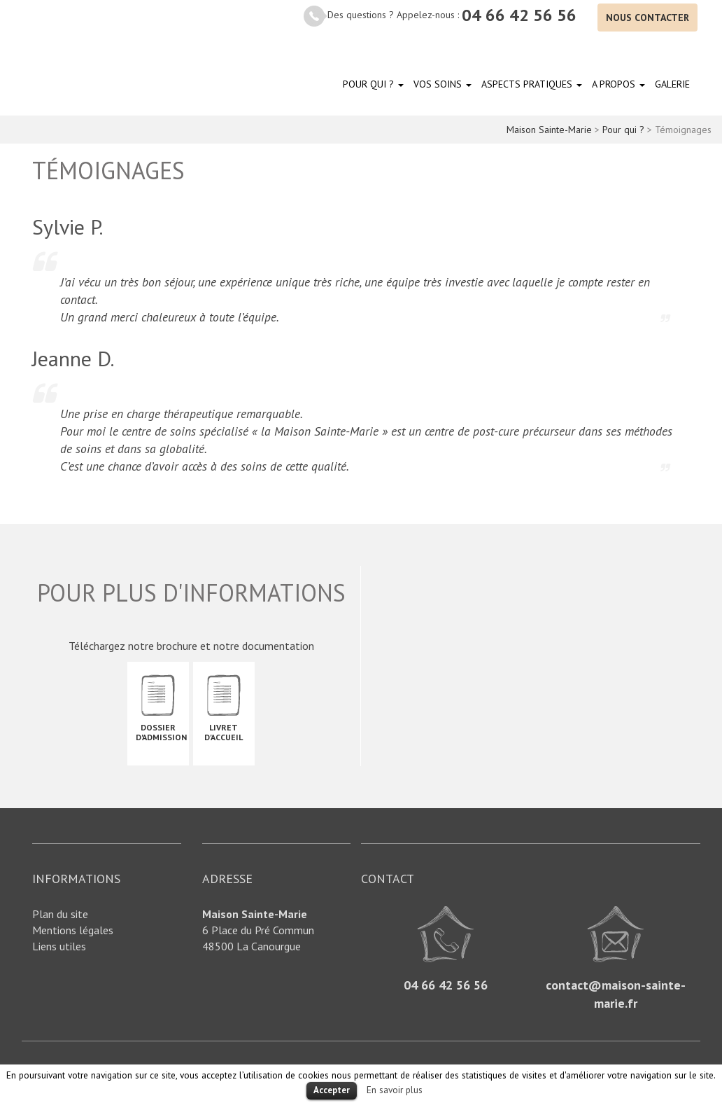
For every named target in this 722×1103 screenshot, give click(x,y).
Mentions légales (72, 930)
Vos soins (442, 84)
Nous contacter (647, 17)
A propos (618, 84)
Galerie (672, 84)
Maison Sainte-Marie (77, 60)
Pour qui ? (373, 84)
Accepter (331, 1090)
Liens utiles (59, 946)
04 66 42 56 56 (519, 15)
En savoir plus (395, 1089)
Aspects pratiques (531, 84)
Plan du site (60, 914)
